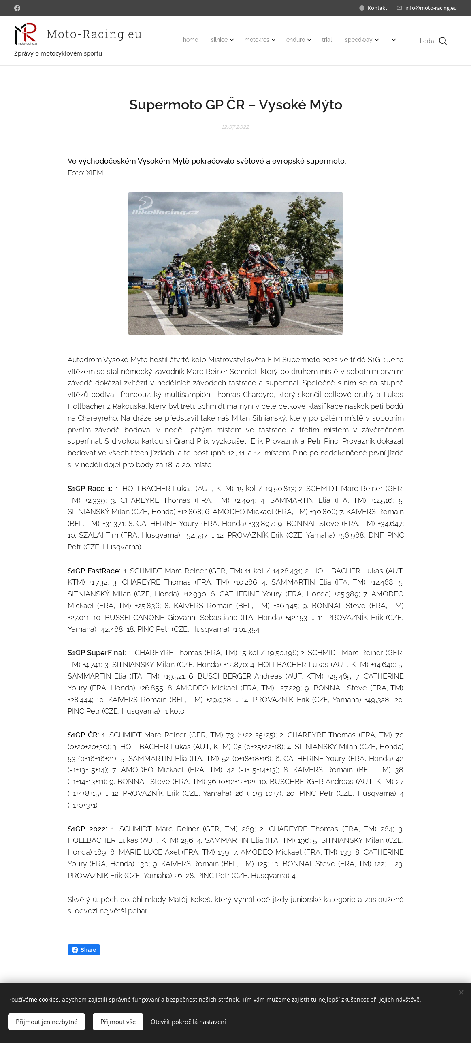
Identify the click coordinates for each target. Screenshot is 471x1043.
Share (84, 950)
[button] (432, 41)
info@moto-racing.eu (431, 7)
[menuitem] (298, 41)
